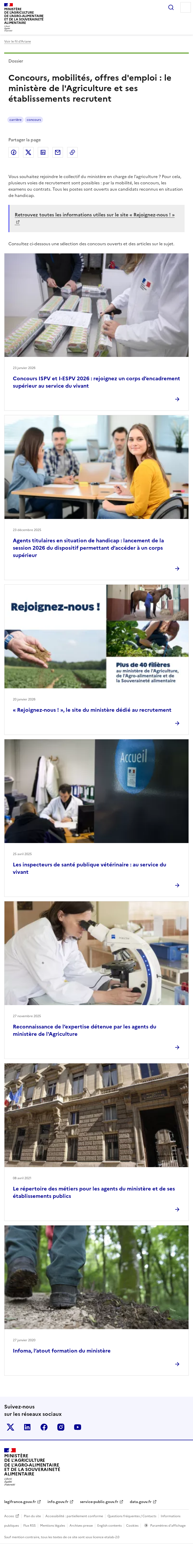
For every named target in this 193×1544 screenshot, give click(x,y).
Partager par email (57, 152)
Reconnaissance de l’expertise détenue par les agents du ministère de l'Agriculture (84, 1030)
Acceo (9, 1516)
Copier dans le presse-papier (72, 152)
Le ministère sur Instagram (61, 1427)
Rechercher (171, 7)
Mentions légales (52, 1525)
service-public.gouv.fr (99, 1502)
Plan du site (32, 1516)
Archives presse (81, 1525)
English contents (109, 1525)
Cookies (132, 1525)
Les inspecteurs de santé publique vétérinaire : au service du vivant (89, 868)
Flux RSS (29, 1525)
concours (34, 119)
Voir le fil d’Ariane (17, 41)
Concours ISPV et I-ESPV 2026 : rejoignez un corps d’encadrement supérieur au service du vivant (96, 382)
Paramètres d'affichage (168, 1525)
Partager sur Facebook (13, 152)
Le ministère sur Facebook (44, 1427)
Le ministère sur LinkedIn (27, 1427)
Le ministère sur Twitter (10, 1427)
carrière (15, 119)
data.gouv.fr (141, 1502)
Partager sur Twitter (28, 152)
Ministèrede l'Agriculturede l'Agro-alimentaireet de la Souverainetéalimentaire (24, 16)
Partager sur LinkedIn (43, 152)
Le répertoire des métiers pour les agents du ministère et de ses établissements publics (94, 1192)
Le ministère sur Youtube (77, 1427)
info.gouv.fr (57, 1502)
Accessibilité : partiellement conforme (74, 1516)
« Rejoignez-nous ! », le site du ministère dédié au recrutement (92, 710)
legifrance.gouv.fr (20, 1502)
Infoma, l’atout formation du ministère (62, 1351)
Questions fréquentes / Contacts (132, 1516)
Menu (185, 7)
